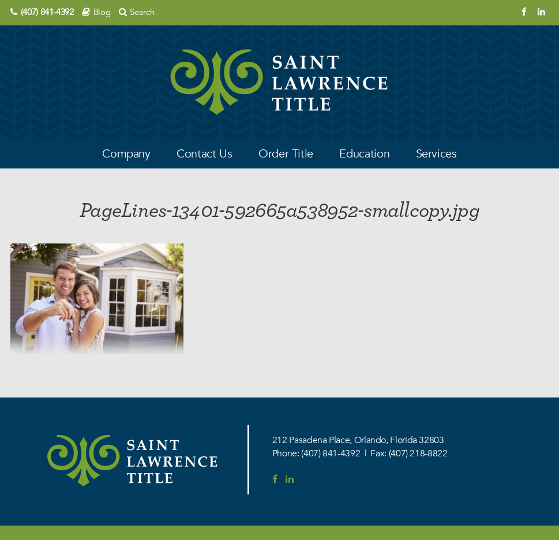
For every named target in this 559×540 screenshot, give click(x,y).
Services (436, 154)
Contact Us (204, 154)
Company (126, 154)
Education (364, 154)
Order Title (285, 154)
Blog (102, 12)
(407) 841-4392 (47, 12)
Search (142, 12)
